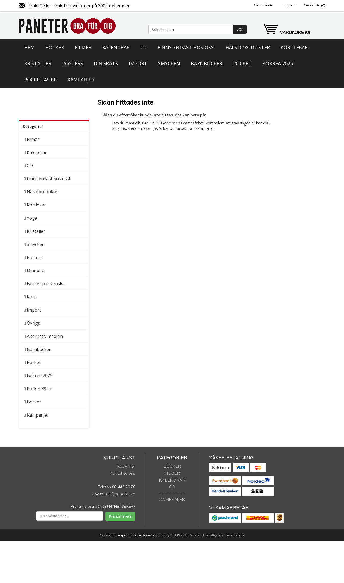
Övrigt (33, 323)
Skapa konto (263, 5)
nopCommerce (129, 535)
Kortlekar (294, 47)
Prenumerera (120, 516)
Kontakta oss (122, 473)
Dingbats (106, 63)
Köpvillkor (126, 466)
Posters (72, 63)
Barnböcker (206, 63)
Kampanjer (80, 79)
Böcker (54, 47)
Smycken (169, 63)
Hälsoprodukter (247, 47)
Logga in (288, 5)
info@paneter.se (119, 493)
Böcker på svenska (46, 284)
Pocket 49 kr (40, 79)
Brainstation (151, 535)
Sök (240, 29)
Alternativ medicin (45, 336)
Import (138, 63)
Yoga (32, 218)
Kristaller (37, 63)
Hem (29, 47)
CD (143, 47)
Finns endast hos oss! (186, 47)
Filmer (83, 47)
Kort (31, 297)
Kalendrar (116, 47)
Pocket (242, 63)
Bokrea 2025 (277, 63)
